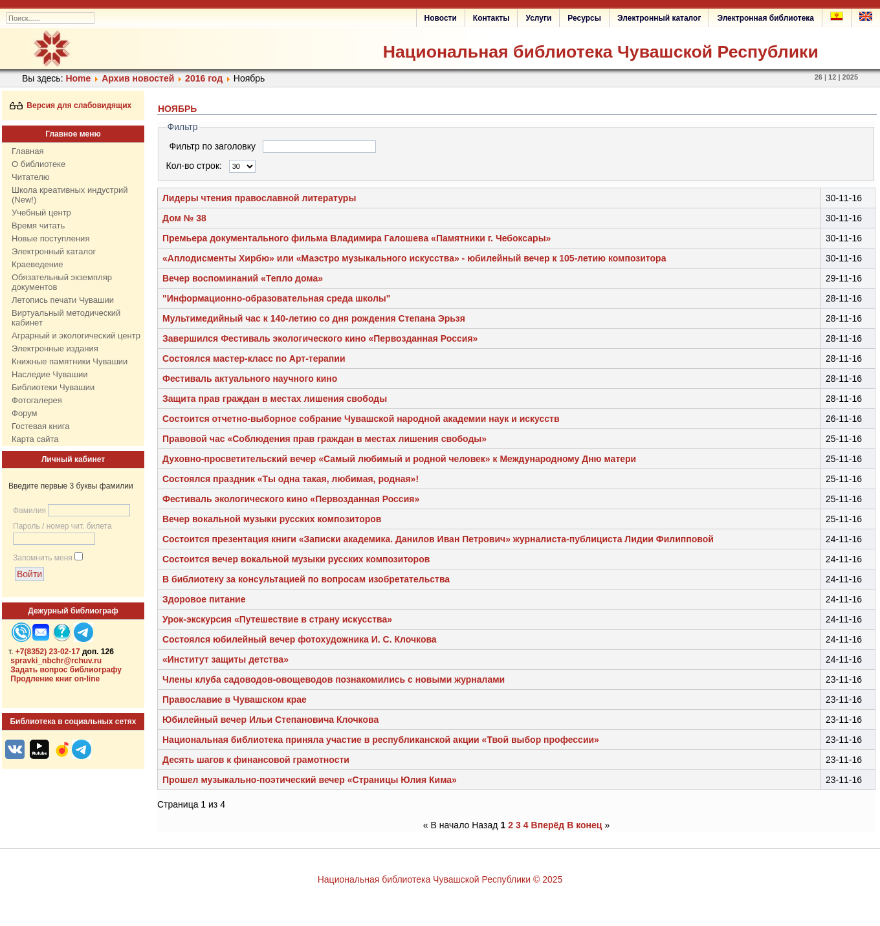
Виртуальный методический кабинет (66, 317)
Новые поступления (50, 238)
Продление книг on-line (55, 678)
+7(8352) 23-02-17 (48, 651)
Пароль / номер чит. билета (62, 526)
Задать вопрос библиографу (66, 669)
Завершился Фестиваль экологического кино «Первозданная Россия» (320, 338)
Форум (25, 413)
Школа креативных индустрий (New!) (70, 194)
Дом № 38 (184, 218)
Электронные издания (55, 348)
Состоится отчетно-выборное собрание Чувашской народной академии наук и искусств (361, 418)
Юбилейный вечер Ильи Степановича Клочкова (270, 719)
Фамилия (29, 510)
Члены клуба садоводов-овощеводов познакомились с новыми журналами (333, 679)
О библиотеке (38, 164)
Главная (27, 151)
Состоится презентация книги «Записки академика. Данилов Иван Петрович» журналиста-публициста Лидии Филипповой (438, 539)
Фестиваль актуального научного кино (249, 378)
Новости (440, 18)
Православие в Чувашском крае (234, 699)
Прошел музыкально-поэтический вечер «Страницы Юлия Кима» (309, 780)
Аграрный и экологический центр (76, 335)
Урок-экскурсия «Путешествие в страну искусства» (277, 619)
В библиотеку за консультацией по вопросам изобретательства (306, 579)
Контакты (491, 18)
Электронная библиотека (765, 18)
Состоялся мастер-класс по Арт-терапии (254, 358)
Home (78, 78)
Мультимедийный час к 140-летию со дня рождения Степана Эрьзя (313, 318)
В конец (584, 825)
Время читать (38, 225)
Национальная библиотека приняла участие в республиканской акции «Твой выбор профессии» (380, 739)
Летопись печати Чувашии (63, 300)
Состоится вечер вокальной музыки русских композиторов (296, 559)
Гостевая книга (40, 426)
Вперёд (548, 825)
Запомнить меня (42, 557)
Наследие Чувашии (49, 374)
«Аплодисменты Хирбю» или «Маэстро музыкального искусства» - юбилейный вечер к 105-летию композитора (414, 258)
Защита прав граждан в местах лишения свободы (274, 398)
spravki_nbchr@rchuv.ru (56, 660)
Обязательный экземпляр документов (62, 282)
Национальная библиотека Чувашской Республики (601, 51)
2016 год (204, 78)
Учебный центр (41, 212)
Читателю (31, 177)
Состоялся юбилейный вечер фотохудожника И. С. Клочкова (299, 639)
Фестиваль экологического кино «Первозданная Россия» (290, 499)
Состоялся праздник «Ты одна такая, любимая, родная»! (290, 479)
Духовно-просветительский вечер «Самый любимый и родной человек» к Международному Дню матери (399, 459)
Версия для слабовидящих (71, 105)
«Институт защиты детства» (225, 659)
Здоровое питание (204, 599)
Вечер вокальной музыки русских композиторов (271, 519)
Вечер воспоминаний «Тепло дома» (242, 278)
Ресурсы (584, 18)
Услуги (538, 18)
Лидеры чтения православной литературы (259, 198)
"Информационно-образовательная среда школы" (276, 298)
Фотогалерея (37, 400)
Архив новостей (138, 78)
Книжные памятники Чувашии (69, 361)
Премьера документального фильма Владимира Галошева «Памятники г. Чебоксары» (356, 238)
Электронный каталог (659, 18)
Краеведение (37, 264)
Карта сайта (35, 439)
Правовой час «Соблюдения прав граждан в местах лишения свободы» (324, 439)
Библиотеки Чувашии (53, 387)
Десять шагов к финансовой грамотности (255, 760)
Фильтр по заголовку (214, 146)
